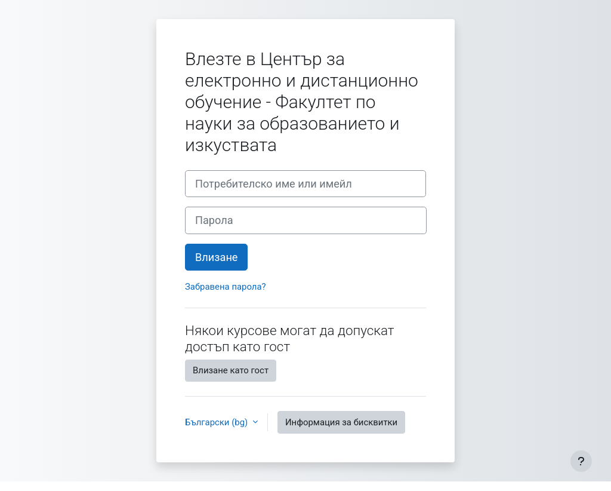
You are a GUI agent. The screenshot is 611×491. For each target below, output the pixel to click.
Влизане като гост (231, 370)
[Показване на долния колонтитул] (581, 461)
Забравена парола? (225, 286)
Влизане (216, 257)
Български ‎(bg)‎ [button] (217, 422)
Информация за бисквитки (341, 422)
